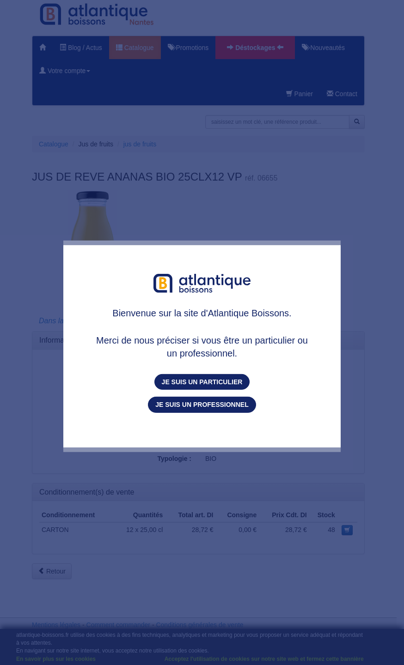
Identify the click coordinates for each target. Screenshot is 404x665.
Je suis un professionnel (201, 404)
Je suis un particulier (202, 382)
